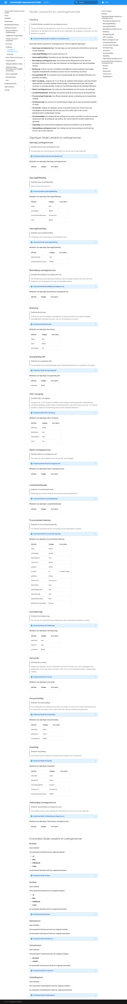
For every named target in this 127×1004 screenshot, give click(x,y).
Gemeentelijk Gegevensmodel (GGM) (14, 12)
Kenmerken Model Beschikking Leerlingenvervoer (48, 286)
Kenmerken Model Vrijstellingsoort (44, 995)
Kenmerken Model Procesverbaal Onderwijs (47, 534)
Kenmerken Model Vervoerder (42, 677)
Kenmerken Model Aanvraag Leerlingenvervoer (48, 156)
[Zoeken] (86, 2)
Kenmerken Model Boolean (41, 875)
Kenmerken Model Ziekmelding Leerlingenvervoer (49, 816)
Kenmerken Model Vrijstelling (42, 761)
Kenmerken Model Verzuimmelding (44, 714)
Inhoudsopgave (107, 11)
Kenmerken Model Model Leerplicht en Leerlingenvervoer (51, 38)
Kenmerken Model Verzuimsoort (43, 970)
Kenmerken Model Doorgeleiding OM (44, 370)
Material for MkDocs (16, 1002)
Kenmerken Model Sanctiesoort (43, 938)
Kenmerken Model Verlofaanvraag (43, 625)
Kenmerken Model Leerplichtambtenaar (45, 498)
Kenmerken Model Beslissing (42, 324)
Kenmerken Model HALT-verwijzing (44, 412)
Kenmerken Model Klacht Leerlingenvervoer (47, 463)
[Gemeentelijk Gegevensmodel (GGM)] (6, 2)
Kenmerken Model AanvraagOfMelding (45, 191)
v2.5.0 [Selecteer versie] (46, 2)
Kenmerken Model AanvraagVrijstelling (45, 242)
